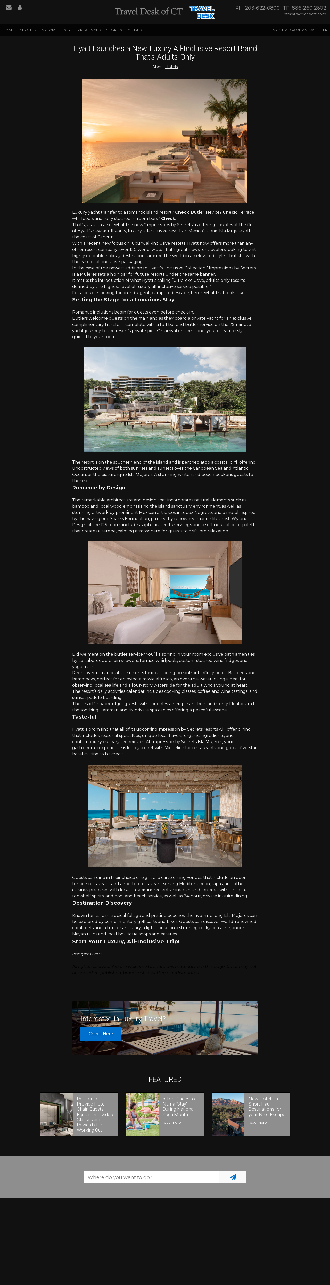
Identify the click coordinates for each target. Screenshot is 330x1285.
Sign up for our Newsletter (300, 30)
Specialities (54, 30)
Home (8, 30)
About (26, 30)
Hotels (171, 66)
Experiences (88, 30)
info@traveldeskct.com (304, 14)
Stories (114, 30)
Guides (135, 30)
